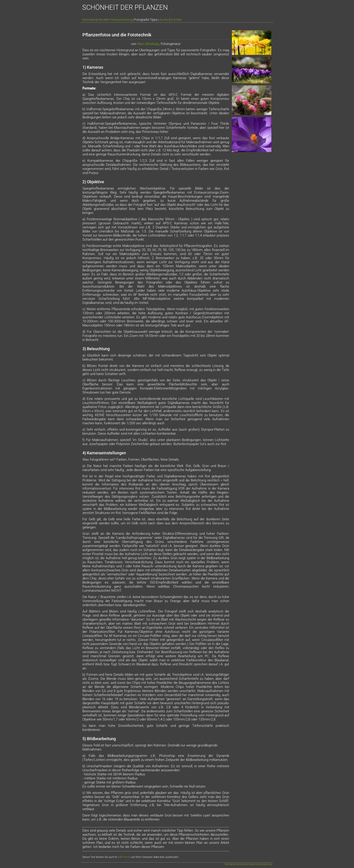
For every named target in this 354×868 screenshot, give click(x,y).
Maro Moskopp (148, 44)
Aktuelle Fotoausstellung (115, 19)
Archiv (164, 19)
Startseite (89, 19)
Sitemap (228, 864)
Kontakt (176, 19)
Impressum (241, 864)
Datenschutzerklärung (260, 864)
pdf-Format (124, 857)
